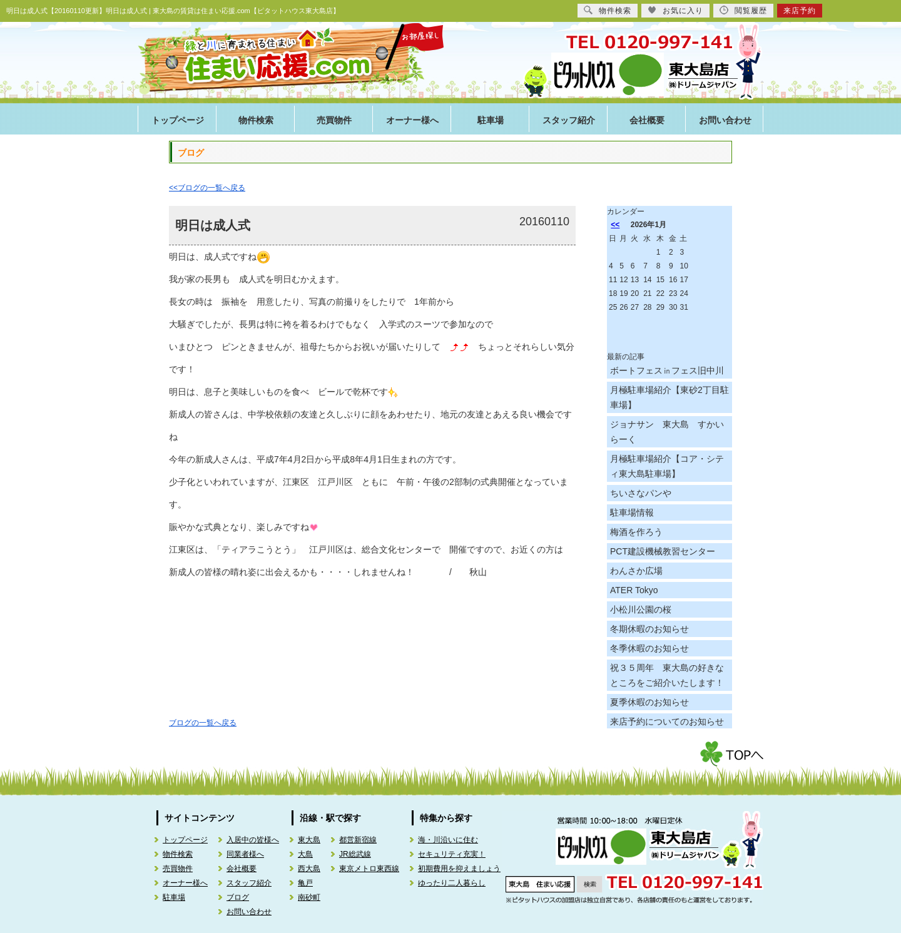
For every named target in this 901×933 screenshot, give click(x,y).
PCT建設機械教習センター (662, 551)
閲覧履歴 (743, 10)
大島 (305, 854)
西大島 (309, 868)
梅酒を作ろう (636, 532)
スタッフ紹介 (568, 120)
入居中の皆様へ (253, 839)
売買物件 (334, 120)
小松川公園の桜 (640, 609)
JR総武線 (355, 854)
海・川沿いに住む (448, 839)
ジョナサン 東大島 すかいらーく (667, 431)
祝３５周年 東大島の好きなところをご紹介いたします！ (667, 675)
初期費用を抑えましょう (459, 868)
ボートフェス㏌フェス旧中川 (667, 370)
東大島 (309, 839)
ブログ (238, 897)
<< (615, 224)
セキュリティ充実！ (452, 854)
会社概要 (646, 120)
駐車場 (490, 120)
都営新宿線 (358, 839)
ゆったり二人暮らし (452, 883)
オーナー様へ (412, 120)
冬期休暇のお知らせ (649, 629)
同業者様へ (245, 854)
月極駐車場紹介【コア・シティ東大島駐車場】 (667, 466)
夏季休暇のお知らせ (649, 702)
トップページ (177, 120)
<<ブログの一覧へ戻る (207, 187)
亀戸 (305, 883)
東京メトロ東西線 (369, 868)
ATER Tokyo (634, 590)
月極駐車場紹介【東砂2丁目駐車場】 (669, 397)
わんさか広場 (636, 571)
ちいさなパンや (640, 493)
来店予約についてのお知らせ (667, 721)
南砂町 (309, 897)
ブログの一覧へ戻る (203, 722)
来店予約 (799, 10)
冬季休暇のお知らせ (649, 648)
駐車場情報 (632, 512)
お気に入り (675, 10)
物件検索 (255, 120)
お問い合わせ (725, 120)
